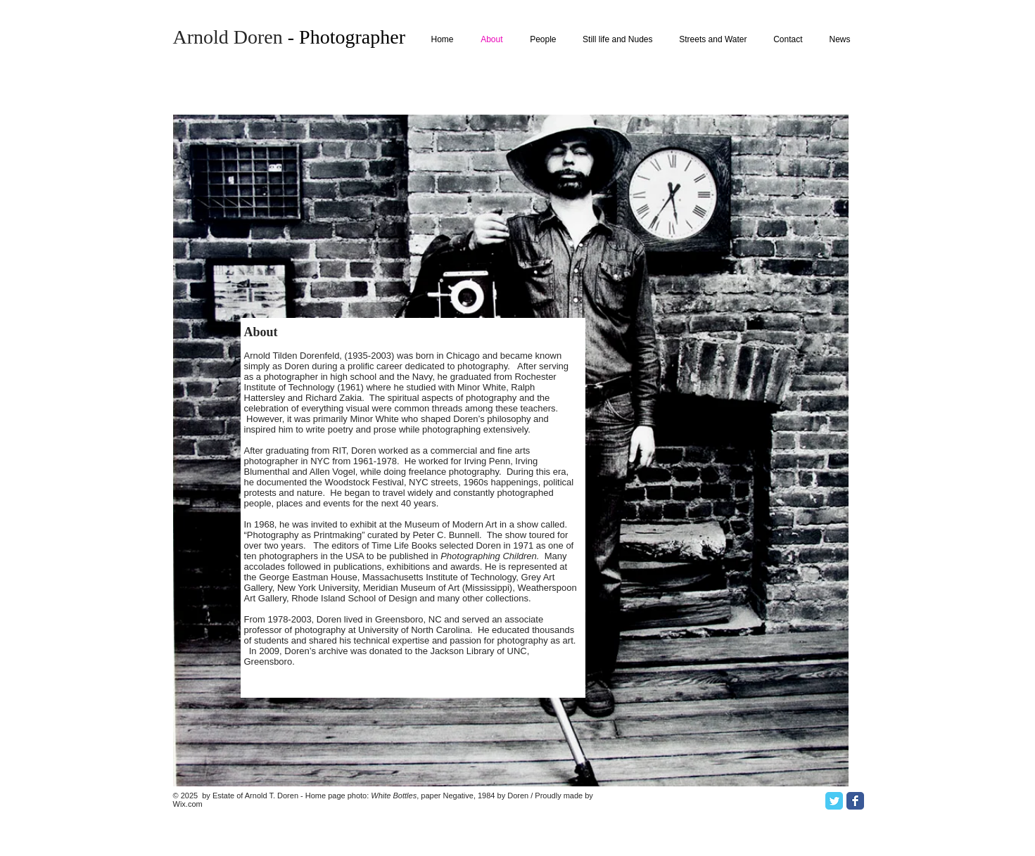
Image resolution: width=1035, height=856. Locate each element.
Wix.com (188, 804)
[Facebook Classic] (855, 801)
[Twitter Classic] (834, 801)
